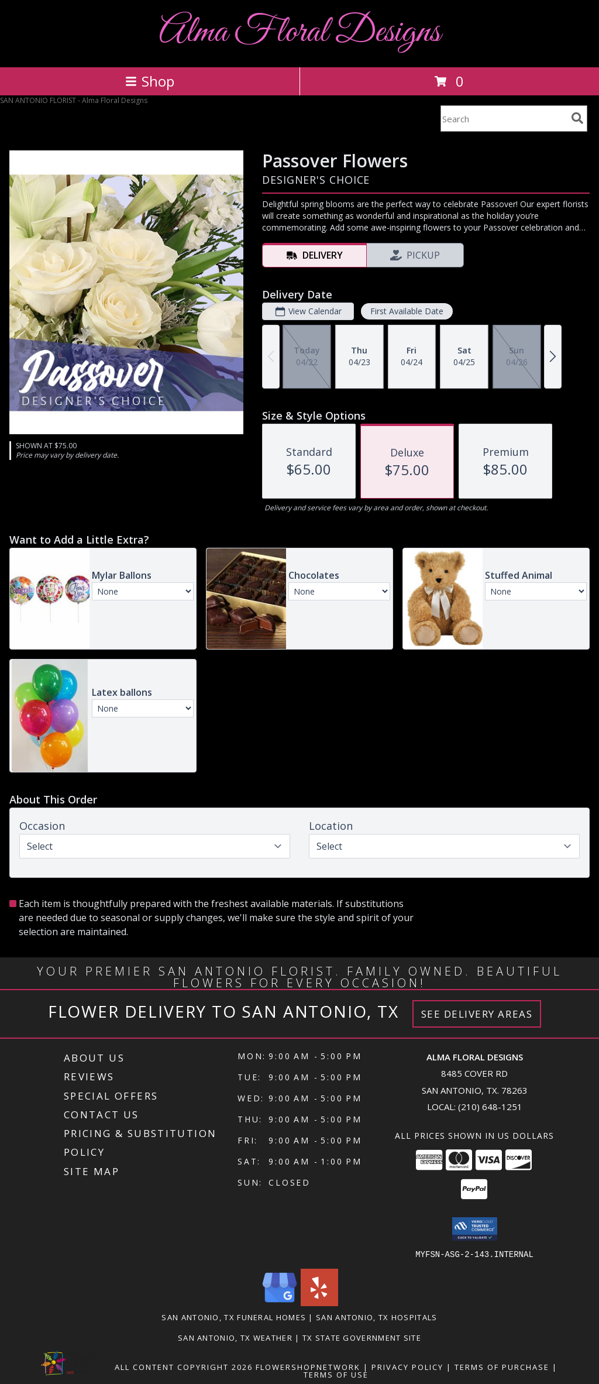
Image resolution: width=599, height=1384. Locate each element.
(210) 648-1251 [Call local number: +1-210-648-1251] (490, 1106)
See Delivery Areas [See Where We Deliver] (477, 1014)
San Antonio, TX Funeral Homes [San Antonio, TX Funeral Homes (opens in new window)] (233, 1316)
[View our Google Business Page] (279, 1302)
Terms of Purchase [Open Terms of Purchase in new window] (502, 1366)
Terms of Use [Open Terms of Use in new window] (336, 1374)
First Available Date (406, 311)
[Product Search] (503, 118)
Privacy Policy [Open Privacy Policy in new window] (407, 1366)
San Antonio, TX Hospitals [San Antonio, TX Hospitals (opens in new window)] (377, 1316)
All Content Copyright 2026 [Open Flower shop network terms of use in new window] (184, 1366)
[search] (577, 118)
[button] (474, 1229)
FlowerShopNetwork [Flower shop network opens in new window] (308, 1366)
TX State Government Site (361, 1337)
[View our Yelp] (319, 1302)
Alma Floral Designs (299, 32)
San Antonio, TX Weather (235, 1337)
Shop (149, 81)
